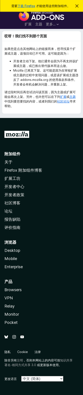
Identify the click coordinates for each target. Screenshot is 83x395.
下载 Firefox (26, 6)
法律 (38, 352)
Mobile (10, 258)
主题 (38, 24)
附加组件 (12, 154)
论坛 (8, 211)
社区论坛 (63, 101)
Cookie (22, 352)
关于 (8, 162)
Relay (9, 306)
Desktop (12, 250)
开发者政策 (14, 194)
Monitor (11, 314)
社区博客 (12, 203)
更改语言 (10, 379)
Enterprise (13, 266)
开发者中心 (14, 186)
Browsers (13, 289)
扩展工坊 (12, 178)
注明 (20, 360)
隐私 (7, 352)
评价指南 (12, 227)
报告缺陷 (12, 219)
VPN (8, 298)
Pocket (11, 322)
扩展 (28, 24)
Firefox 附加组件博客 (23, 170)
